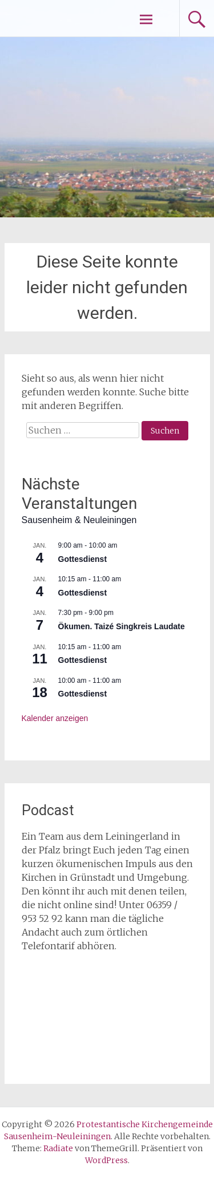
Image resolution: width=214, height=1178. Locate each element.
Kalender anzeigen (55, 718)
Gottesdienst (82, 559)
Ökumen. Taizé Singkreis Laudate (121, 626)
